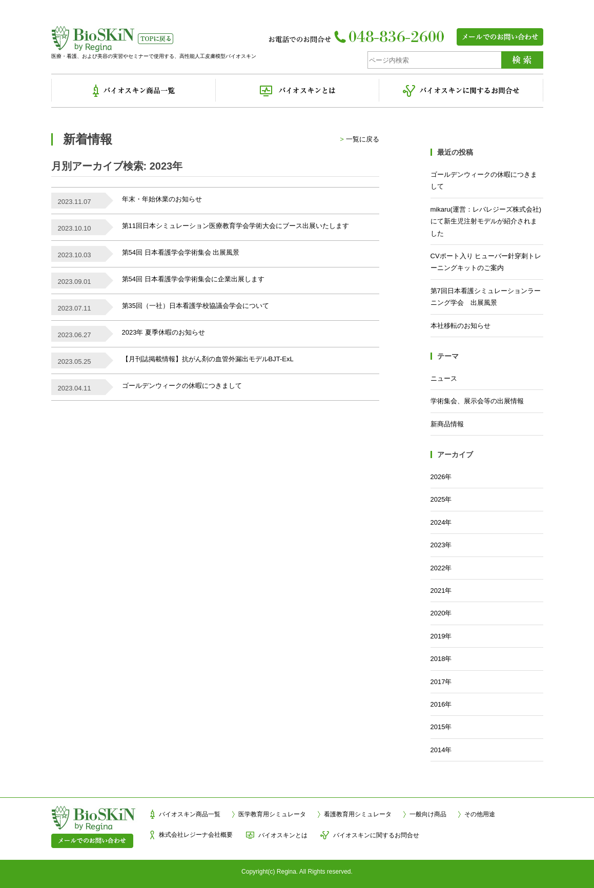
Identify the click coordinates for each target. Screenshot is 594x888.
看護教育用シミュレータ (358, 814)
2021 (438, 590)
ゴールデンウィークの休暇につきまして (182, 385)
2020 (438, 613)
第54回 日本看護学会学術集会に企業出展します (193, 279)
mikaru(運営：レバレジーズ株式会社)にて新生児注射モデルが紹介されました (486, 221)
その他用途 (479, 814)
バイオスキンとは (283, 835)
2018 (438, 659)
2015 (438, 727)
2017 (438, 682)
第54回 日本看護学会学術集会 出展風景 (181, 252)
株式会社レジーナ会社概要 (196, 834)
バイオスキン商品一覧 (189, 814)
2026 (438, 477)
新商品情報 (447, 424)
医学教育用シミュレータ (272, 814)
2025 (438, 499)
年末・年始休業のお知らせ (162, 199)
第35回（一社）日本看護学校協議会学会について (195, 305)
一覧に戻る (362, 139)
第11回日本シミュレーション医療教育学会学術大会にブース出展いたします (235, 226)
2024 (438, 522)
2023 (438, 545)
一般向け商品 (427, 814)
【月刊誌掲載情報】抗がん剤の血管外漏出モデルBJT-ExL (208, 359)
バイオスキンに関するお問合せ (376, 835)
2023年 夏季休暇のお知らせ (164, 332)
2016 (438, 704)
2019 (438, 636)
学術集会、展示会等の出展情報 (477, 401)
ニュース (444, 378)
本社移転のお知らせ (460, 325)
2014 (438, 750)
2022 (438, 568)
